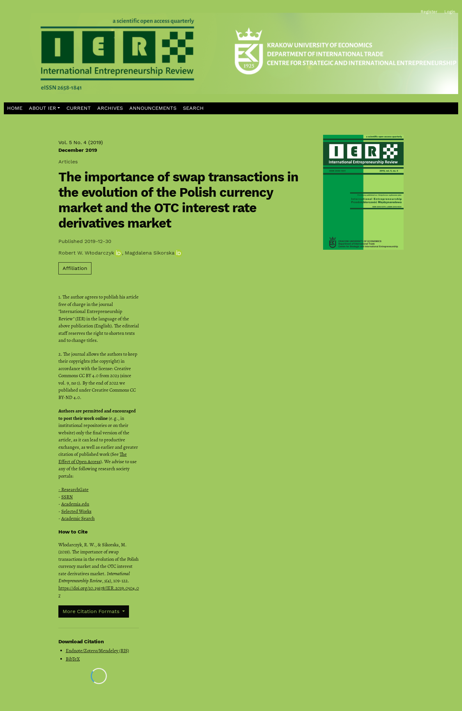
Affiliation (75, 268)
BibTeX (73, 659)
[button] (44, 108)
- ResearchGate (73, 489)
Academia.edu (75, 504)
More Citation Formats (92, 611)
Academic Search (78, 518)
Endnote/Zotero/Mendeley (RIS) (97, 650)
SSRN (67, 497)
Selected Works (76, 511)
